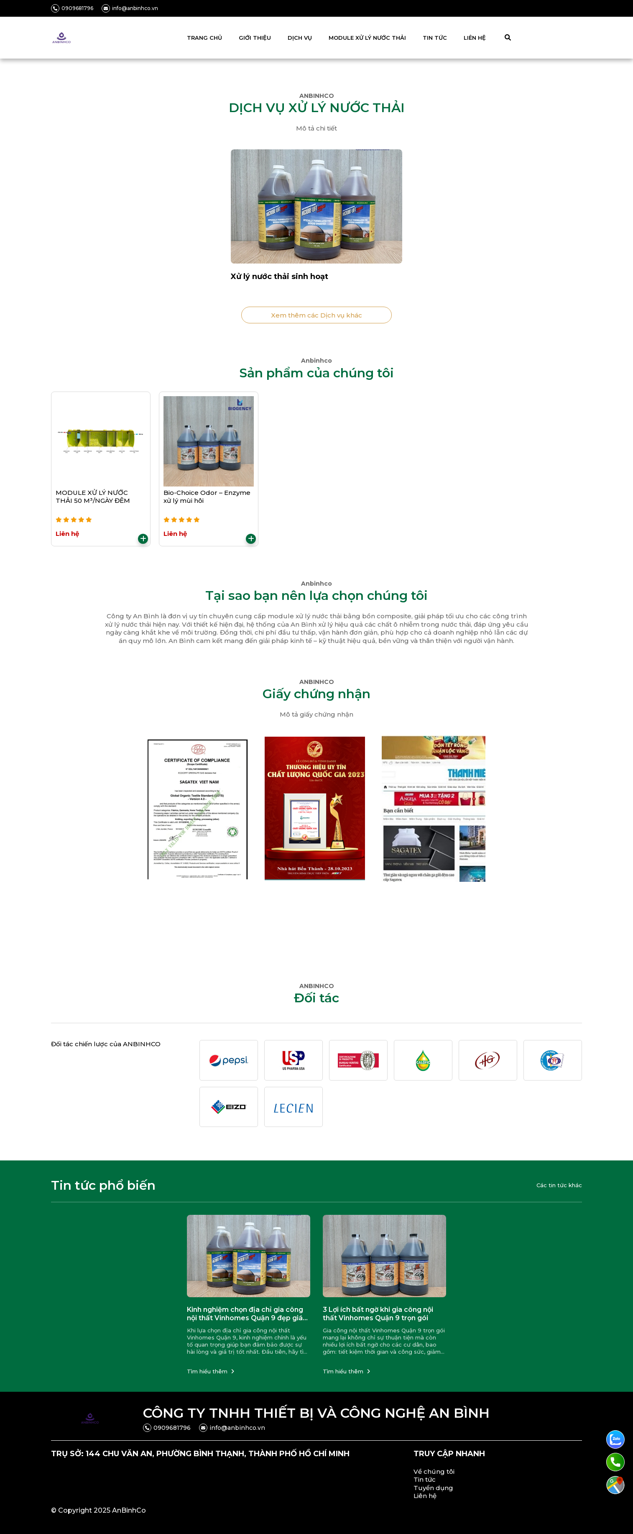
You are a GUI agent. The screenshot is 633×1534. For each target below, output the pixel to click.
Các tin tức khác (559, 1185)
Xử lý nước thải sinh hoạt (279, 276)
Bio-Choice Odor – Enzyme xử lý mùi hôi (206, 497)
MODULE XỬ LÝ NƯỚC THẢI (367, 37)
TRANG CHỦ (204, 37)
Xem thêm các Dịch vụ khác (316, 315)
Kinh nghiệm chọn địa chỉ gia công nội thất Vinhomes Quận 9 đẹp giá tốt (245, 1314)
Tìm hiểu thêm (210, 1371)
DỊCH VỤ (300, 37)
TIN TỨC (435, 37)
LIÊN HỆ (475, 37)
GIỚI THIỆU (255, 37)
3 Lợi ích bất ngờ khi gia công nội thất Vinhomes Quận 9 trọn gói (378, 1314)
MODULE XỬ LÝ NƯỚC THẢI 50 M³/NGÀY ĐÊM (93, 497)
